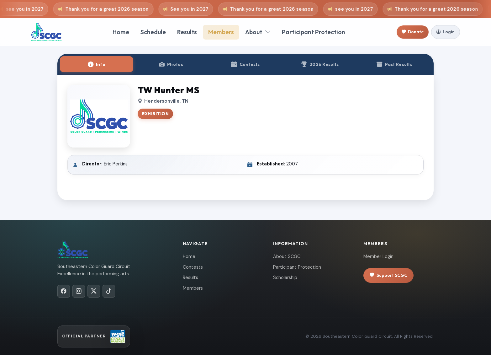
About (258, 32)
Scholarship (285, 277)
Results (187, 32)
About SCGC (286, 256)
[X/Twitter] (93, 291)
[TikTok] (109, 291)
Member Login (378, 256)
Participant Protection (313, 32)
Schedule (153, 32)
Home (121, 32)
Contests (193, 267)
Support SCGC (388, 275)
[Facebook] (63, 291)
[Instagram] (78, 291)
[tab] (96, 64)
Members (221, 32)
